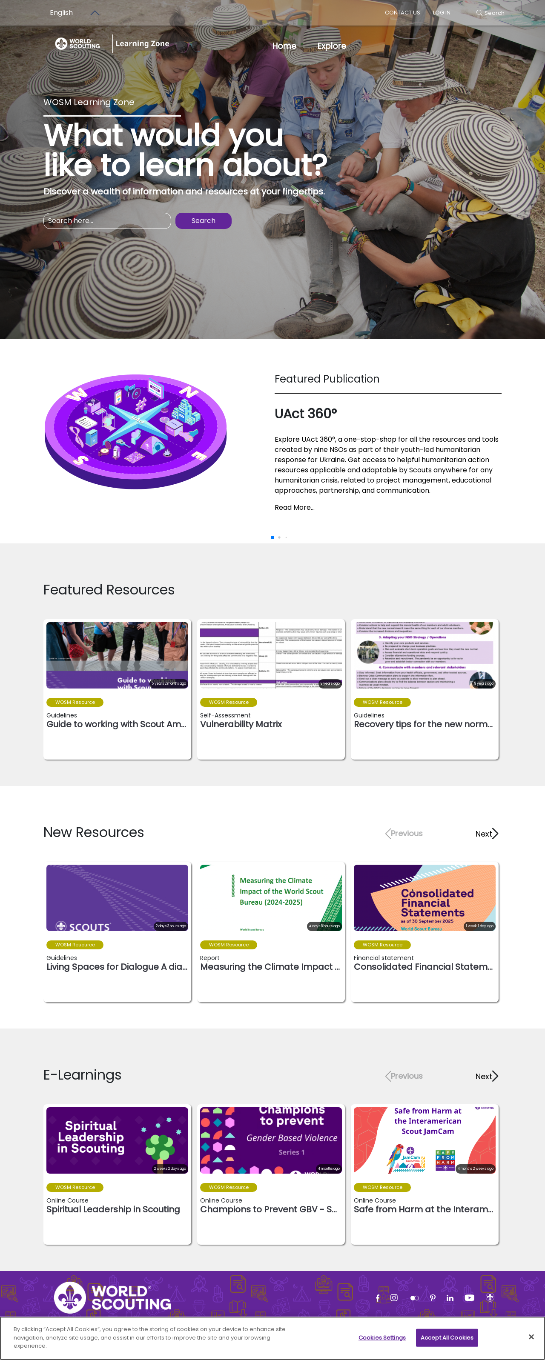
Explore (332, 46)
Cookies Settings (382, 1341)
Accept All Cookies (447, 1341)
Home (284, 46)
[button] (486, 833)
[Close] (531, 1340)
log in (441, 13)
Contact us (402, 13)
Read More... (295, 507)
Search (490, 13)
